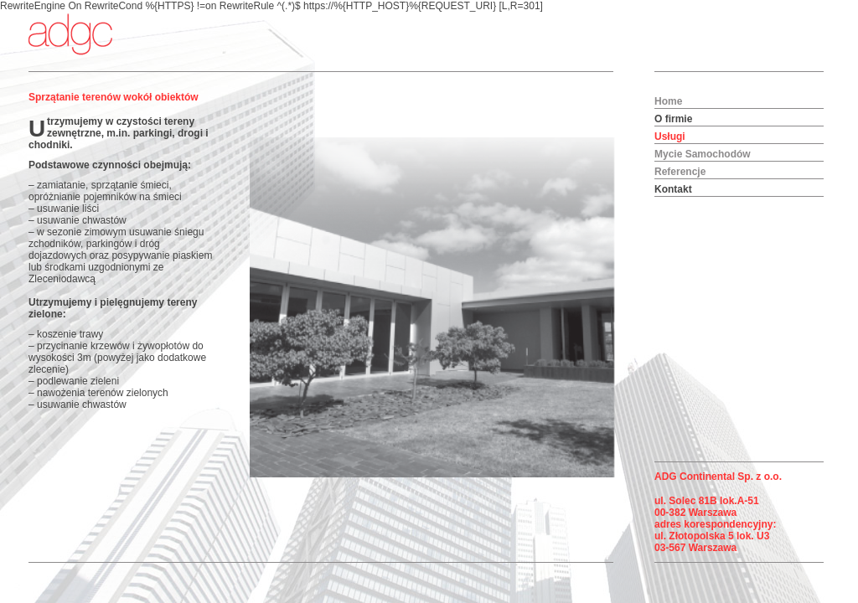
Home (668, 101)
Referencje (680, 172)
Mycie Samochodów (702, 154)
